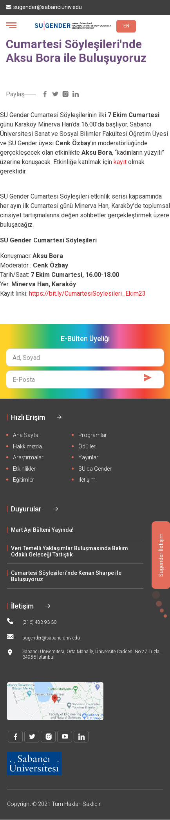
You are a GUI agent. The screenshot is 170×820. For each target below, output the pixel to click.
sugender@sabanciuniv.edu (44, 7)
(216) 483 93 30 (31, 621)
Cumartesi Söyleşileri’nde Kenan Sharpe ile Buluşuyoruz (66, 576)
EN (126, 26)
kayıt (120, 162)
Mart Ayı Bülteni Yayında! (42, 530)
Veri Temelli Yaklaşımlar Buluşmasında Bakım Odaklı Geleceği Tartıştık (69, 551)
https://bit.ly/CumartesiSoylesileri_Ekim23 (87, 293)
